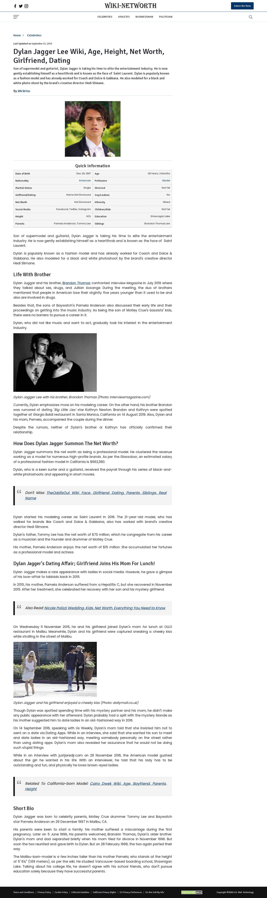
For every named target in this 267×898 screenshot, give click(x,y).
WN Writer (24, 91)
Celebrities (104, 16)
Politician (165, 16)
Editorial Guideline (80, 892)
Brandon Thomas (76, 283)
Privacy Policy (44, 892)
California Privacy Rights (104, 892)
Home (17, 35)
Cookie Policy (61, 892)
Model (166, 180)
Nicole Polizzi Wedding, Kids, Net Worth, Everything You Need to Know (104, 608)
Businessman (144, 16)
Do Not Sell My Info (155, 892)
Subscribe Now (242, 5)
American (85, 180)
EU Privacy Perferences (131, 892)
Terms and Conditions (23, 892)
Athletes (124, 16)
